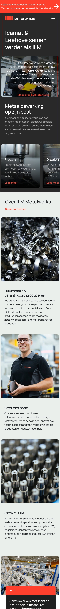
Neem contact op (15, 209)
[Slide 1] (11, 590)
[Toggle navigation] (52, 17)
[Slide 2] (15, 590)
